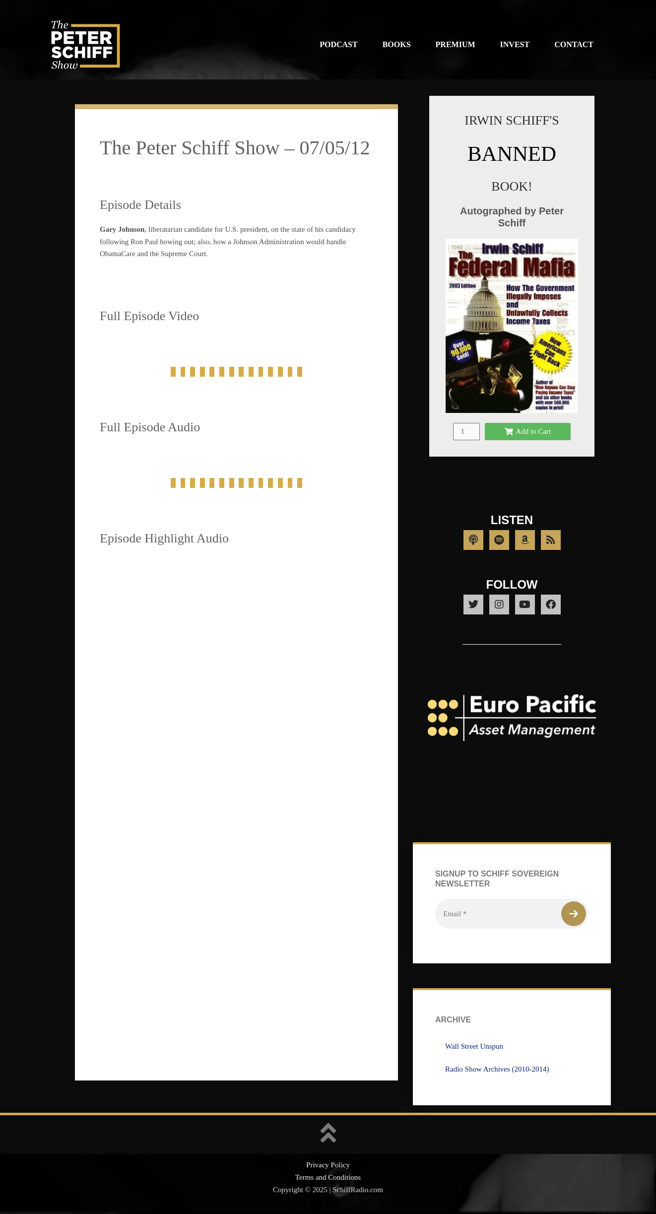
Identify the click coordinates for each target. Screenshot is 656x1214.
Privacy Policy (328, 1165)
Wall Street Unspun (474, 1046)
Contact (573, 44)
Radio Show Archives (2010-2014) (497, 1069)
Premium (455, 44)
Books (397, 44)
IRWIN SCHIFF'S (511, 120)
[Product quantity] (466, 431)
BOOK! (511, 186)
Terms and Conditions (328, 1177)
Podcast (338, 44)
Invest (515, 44)
